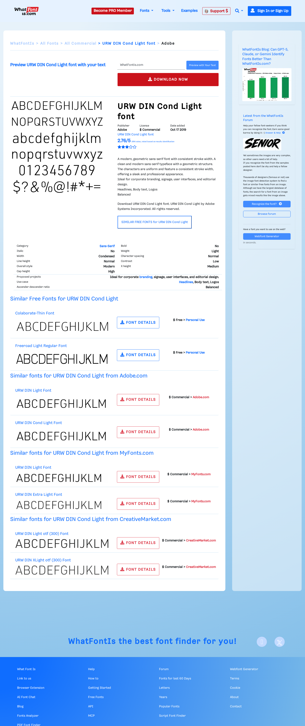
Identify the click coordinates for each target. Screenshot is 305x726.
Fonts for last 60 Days (175, 678)
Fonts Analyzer (28, 716)
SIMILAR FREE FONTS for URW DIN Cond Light (154, 222)
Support (216, 11)
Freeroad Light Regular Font (41, 346)
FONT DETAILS (138, 322)
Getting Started (99, 688)
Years (163, 697)
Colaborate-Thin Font (34, 313)
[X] (279, 642)
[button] (239, 11)
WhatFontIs (22, 43)
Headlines (186, 282)
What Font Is (26, 669)
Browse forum (267, 214)
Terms (234, 678)
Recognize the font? (267, 203)
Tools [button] (166, 11)
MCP (91, 716)
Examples (189, 11)
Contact (236, 706)
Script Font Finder (172, 716)
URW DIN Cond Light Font (38, 423)
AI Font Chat (26, 697)
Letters (164, 688)
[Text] (151, 65)
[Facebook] (262, 642)
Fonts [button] (145, 11)
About (234, 697)
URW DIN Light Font (33, 390)
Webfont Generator (267, 236)
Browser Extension (30, 688)
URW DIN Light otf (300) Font (41, 534)
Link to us (24, 678)
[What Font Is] (26, 11)
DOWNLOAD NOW (168, 79)
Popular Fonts (169, 706)
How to (93, 678)
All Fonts (49, 43)
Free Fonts (96, 697)
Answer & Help (275, 133)
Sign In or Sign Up (269, 11)
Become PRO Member (113, 11)
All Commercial (80, 43)
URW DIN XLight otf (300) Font (43, 560)
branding (145, 277)
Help (91, 669)
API (90, 706)
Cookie (235, 688)
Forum (164, 669)
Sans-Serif (107, 246)
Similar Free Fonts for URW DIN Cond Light (64, 299)
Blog (20, 706)
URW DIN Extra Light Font (38, 495)
